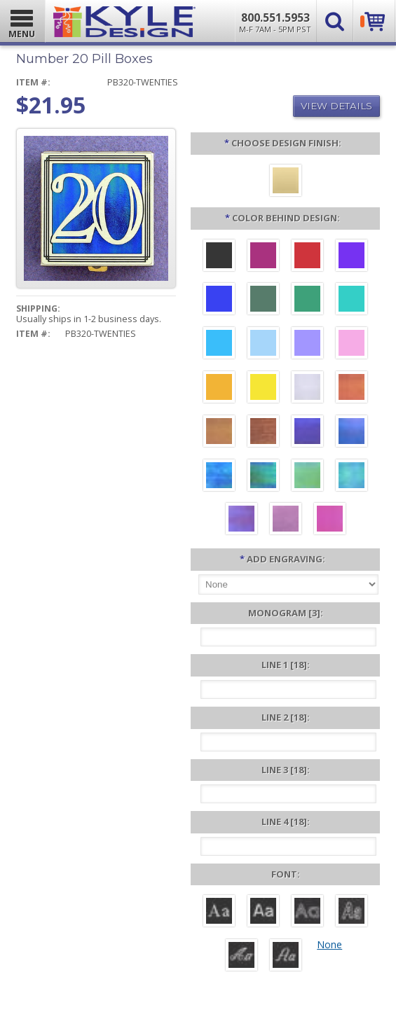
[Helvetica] (263, 912)
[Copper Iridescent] (263, 432)
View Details (336, 105)
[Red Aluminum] (307, 257)
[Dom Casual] (351, 912)
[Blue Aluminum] (219, 300)
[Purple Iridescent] (241, 520)
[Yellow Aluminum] (263, 388)
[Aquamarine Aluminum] (263, 344)
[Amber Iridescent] (219, 432)
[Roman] (219, 912)
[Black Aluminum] (219, 257)
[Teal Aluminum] (351, 300)
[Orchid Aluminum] (307, 344)
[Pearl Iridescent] (307, 388)
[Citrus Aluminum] (219, 388)
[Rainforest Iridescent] (263, 476)
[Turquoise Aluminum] (219, 344)
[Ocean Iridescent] (219, 476)
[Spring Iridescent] (307, 476)
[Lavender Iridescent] (285, 520)
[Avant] (307, 912)
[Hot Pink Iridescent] (330, 520)
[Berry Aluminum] (263, 257)
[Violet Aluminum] (351, 257)
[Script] (241, 956)
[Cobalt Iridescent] (351, 432)
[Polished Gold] (285, 182)
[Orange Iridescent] (351, 388)
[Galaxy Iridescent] (307, 432)
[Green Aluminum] (307, 300)
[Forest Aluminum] (263, 300)
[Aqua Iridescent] (351, 476)
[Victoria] (285, 956)
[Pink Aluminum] (351, 344)
